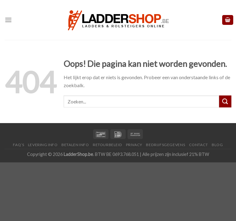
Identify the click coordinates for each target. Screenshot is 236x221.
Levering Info (43, 144)
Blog (217, 144)
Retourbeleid (107, 144)
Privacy (134, 144)
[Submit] (225, 101)
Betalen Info (75, 144)
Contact (198, 144)
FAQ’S (18, 144)
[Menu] (8, 19)
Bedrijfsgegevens (165, 144)
